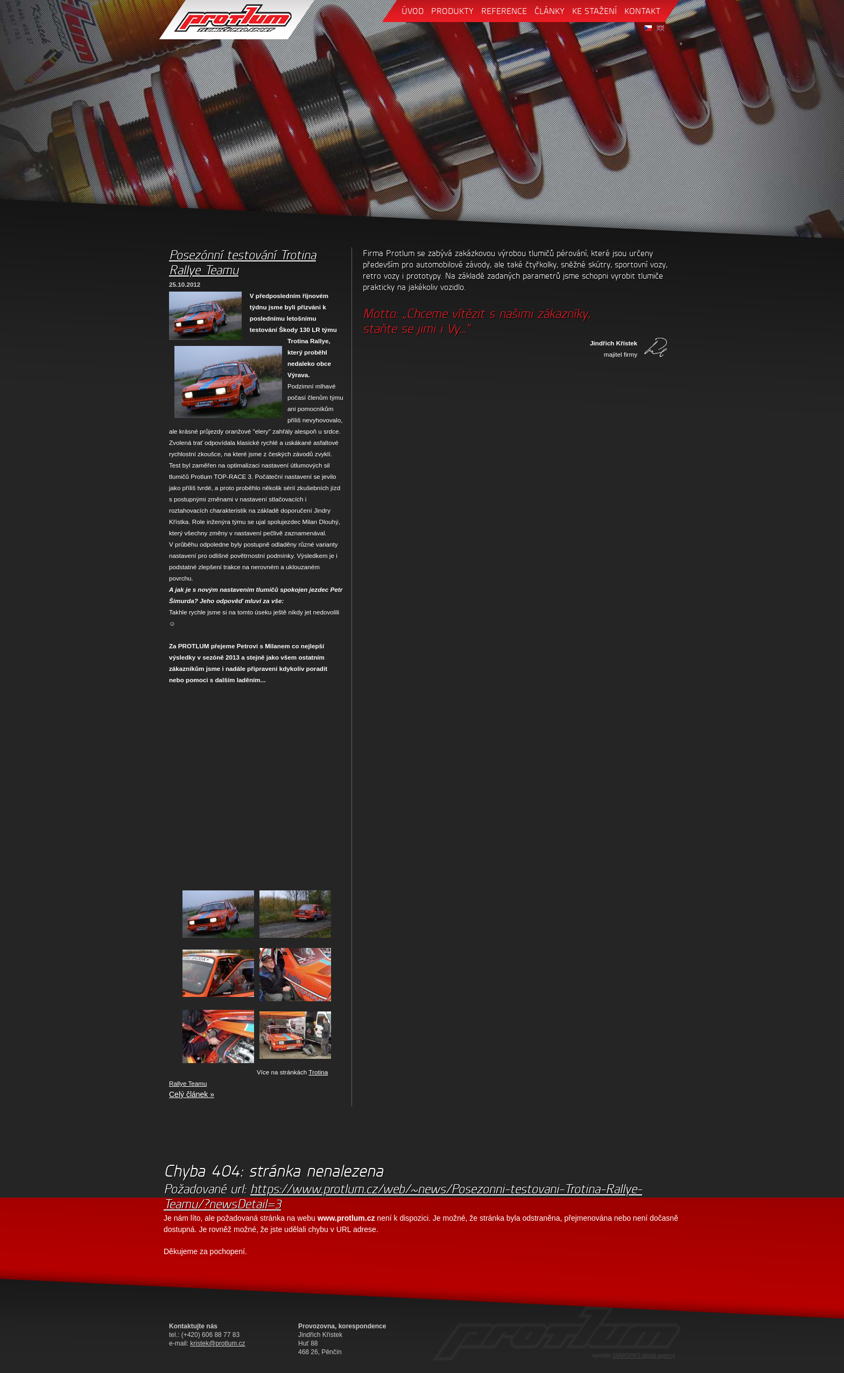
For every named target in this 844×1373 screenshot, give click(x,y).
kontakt (642, 11)
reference (504, 11)
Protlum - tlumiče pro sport (236, 19)
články (549, 11)
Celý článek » (191, 1094)
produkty (452, 11)
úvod (413, 11)
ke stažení (594, 11)
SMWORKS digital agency (643, 1355)
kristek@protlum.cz (217, 1343)
